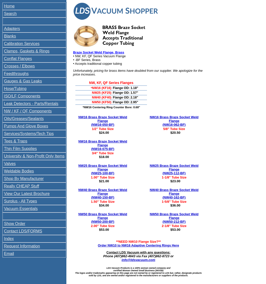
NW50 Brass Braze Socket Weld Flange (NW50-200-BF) (102, 218)
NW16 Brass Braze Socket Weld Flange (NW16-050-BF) (102, 120)
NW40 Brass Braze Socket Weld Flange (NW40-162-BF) (174, 193)
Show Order (14, 224)
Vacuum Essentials (21, 208)
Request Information (22, 246)
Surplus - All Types (20, 201)
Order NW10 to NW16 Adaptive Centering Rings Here (138, 245)
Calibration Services (21, 44)
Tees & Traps (15, 141)
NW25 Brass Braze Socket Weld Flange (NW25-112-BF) (174, 169)
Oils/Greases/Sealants (24, 118)
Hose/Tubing (15, 88)
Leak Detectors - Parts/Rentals (31, 104)
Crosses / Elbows (19, 66)
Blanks (10, 36)
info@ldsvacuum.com (138, 260)
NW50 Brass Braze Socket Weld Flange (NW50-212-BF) (174, 218)
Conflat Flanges (18, 58)
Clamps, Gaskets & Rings (26, 51)
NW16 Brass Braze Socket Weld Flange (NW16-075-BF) (102, 145)
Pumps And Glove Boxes (26, 126)
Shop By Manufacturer (24, 178)
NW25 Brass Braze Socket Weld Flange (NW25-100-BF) (102, 169)
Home (9, 6)
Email (9, 254)
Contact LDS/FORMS (23, 231)
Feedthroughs (16, 74)
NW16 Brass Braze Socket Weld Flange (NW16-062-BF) (174, 120)
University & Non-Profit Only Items (34, 156)
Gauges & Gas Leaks (23, 81)
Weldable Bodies (19, 171)
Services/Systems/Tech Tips (29, 134)
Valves (10, 164)
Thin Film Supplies (20, 148)
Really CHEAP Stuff (21, 186)
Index (9, 238)
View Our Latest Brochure (27, 194)
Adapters (12, 28)
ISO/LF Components (22, 96)
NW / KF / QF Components (28, 111)
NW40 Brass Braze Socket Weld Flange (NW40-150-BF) (102, 193)
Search (10, 14)
